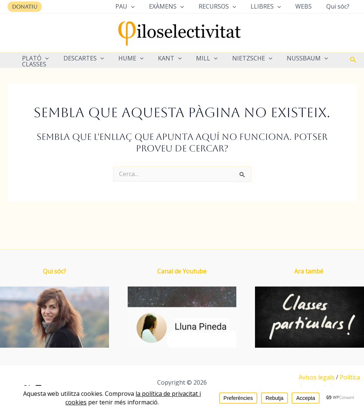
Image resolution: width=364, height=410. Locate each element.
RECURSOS (226, 6)
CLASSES (33, 64)
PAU (139, 6)
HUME (124, 58)
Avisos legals (317, 377)
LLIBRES (271, 6)
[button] (24, 6)
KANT (161, 58)
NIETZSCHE (238, 58)
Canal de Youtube (181, 271)
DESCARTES (80, 58)
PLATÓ (34, 58)
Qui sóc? (339, 6)
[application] (145, 6)
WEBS (307, 6)
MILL (195, 58)
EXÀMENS (177, 6)
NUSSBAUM (291, 58)
